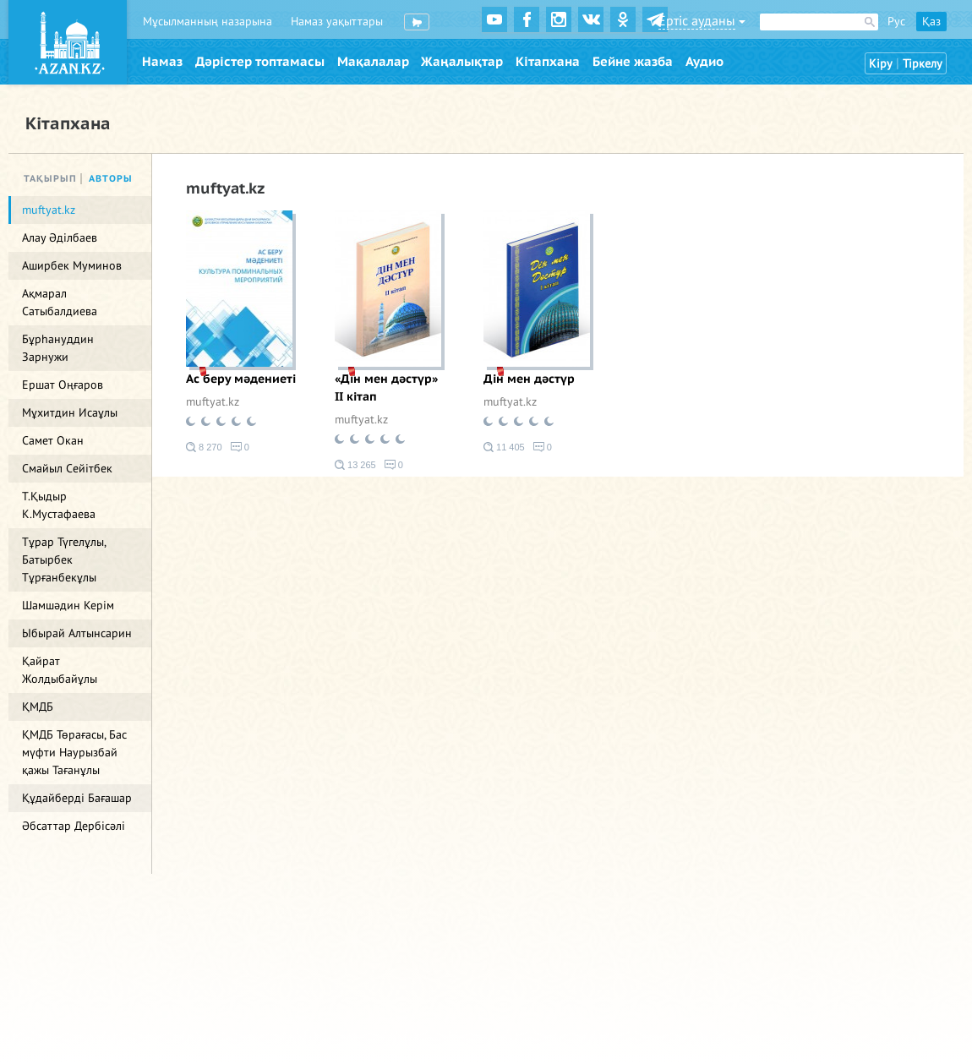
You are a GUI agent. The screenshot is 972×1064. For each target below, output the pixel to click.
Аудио (704, 61)
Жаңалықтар (462, 61)
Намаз (162, 61)
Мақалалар (373, 61)
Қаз (931, 21)
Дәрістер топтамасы (260, 61)
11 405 (504, 447)
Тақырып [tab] (50, 178)
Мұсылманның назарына (207, 21)
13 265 (355, 465)
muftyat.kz (212, 402)
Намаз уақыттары (337, 21)
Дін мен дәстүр (529, 379)
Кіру (881, 64)
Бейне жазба (632, 61)
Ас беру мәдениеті (241, 379)
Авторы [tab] (111, 178)
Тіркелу (922, 64)
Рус (896, 21)
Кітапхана (548, 61)
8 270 (204, 447)
